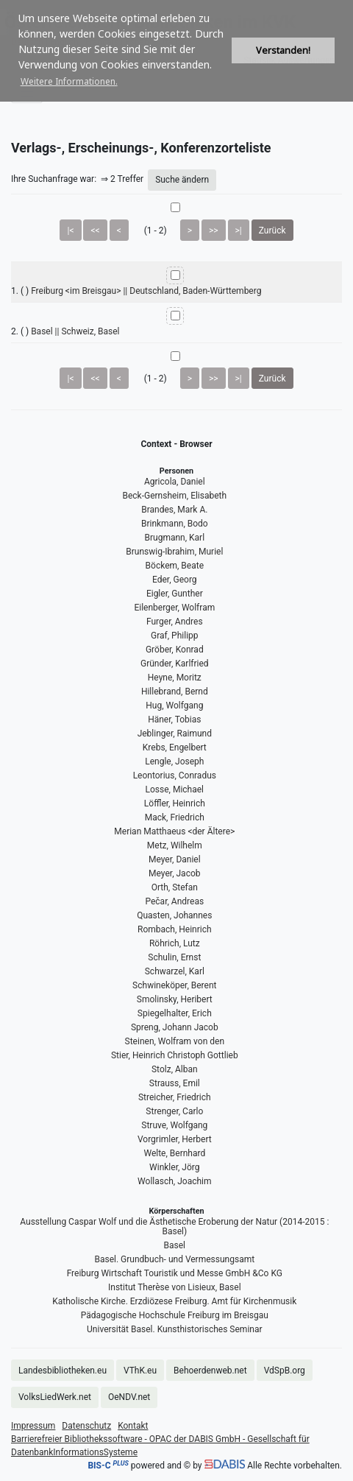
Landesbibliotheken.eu (62, 1370)
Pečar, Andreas (174, 901)
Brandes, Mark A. (174, 509)
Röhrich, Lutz (174, 943)
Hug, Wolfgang (174, 705)
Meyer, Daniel (175, 859)
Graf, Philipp (174, 635)
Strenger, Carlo (174, 1111)
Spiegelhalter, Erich (175, 1013)
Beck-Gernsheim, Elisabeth (174, 495)
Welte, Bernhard (174, 1153)
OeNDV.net (129, 1397)
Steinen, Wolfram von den (174, 1041)
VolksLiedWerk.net (54, 1397)
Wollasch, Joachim (174, 1181)
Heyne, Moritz (175, 677)
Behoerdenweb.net (210, 1370)
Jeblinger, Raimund (175, 733)
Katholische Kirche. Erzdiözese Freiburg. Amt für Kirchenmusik (174, 1301)
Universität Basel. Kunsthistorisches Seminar (174, 1329)
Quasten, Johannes (174, 915)
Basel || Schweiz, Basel (75, 331)
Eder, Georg (174, 579)
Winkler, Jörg (174, 1167)
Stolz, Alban (174, 1069)
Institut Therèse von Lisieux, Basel (174, 1287)
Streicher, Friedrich (174, 1097)
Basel (174, 1245)
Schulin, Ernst (174, 957)
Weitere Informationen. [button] (69, 81)
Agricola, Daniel (174, 481)
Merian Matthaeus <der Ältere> (174, 831)
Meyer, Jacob (174, 873)
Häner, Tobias (174, 719)
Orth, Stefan (174, 887)
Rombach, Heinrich (175, 929)
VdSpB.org (284, 1370)
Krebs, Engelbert (175, 747)
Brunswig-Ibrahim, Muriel (174, 551)
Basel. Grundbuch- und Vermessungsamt (174, 1259)
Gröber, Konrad (175, 649)
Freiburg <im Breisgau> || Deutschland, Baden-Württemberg (146, 291)
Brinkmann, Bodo (174, 523)
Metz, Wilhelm (174, 845)
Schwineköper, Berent (174, 985)
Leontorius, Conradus (174, 775)
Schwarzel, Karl (174, 971)
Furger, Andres (174, 621)
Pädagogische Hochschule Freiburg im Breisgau (174, 1315)
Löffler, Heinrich (174, 803)
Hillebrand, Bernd (174, 691)
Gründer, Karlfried (174, 663)
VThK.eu (140, 1370)
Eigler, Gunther (174, 593)
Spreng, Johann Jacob (174, 1027)
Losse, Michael (175, 789)
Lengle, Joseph (174, 761)
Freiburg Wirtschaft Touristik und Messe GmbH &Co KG (174, 1273)
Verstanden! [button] (283, 50)
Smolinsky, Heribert (175, 999)
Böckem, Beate (175, 565)
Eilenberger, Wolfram (174, 607)
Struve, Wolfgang (174, 1125)
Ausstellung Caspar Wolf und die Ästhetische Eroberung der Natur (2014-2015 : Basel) (174, 1226)
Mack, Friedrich (174, 817)
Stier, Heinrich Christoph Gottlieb (174, 1055)
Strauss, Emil (174, 1083)
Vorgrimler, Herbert (175, 1139)
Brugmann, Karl (175, 537)
